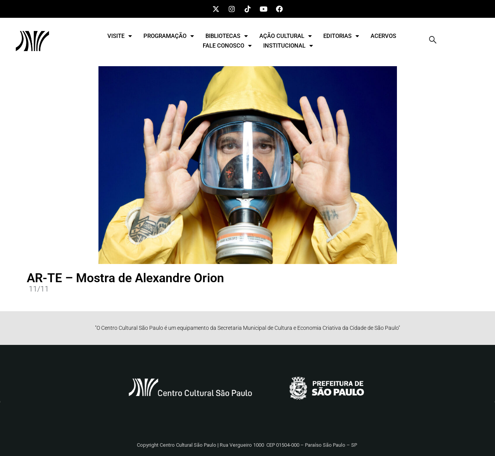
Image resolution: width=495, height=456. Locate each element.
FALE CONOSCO (227, 46)
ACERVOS (383, 36)
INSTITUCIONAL (288, 46)
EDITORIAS (341, 36)
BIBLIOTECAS (226, 36)
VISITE (119, 36)
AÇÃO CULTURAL (285, 36)
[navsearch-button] (433, 41)
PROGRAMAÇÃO (168, 36)
